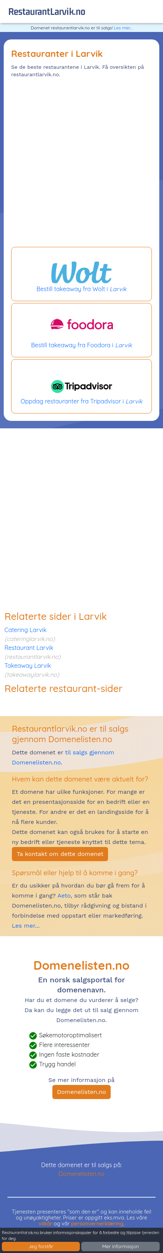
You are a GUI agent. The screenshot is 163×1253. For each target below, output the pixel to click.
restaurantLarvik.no (46, 11)
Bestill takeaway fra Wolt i (81, 274)
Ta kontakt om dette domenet (60, 853)
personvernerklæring (97, 1223)
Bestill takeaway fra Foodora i (81, 330)
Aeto (63, 895)
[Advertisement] (81, 163)
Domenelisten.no (81, 1091)
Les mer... (123, 27)
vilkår (45, 1223)
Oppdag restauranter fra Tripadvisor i (81, 386)
